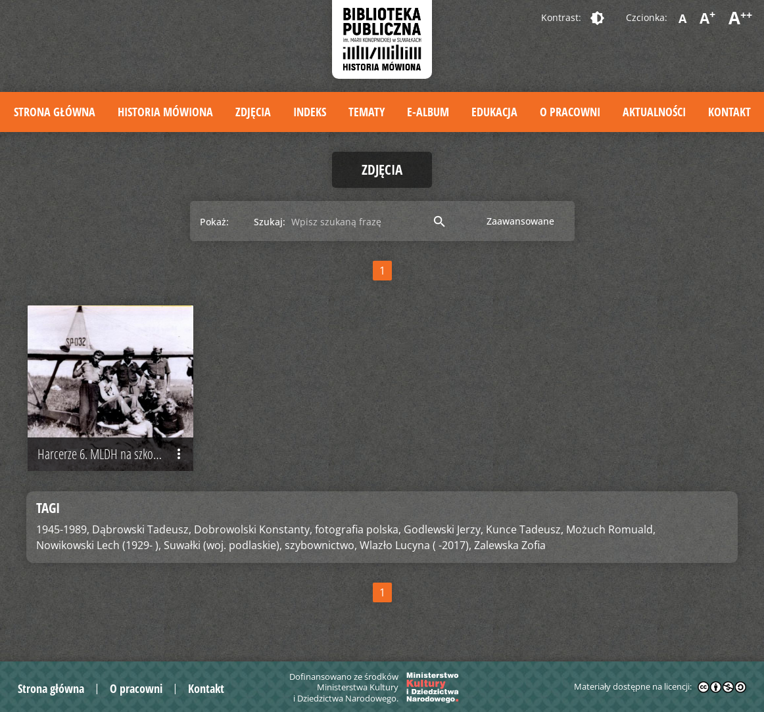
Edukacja (494, 112)
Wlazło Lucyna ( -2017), (415, 545)
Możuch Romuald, (611, 529)
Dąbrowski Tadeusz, (141, 529)
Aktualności (654, 112)
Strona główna (54, 112)
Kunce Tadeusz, (524, 529)
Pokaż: (214, 221)
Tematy (366, 112)
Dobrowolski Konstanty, (253, 529)
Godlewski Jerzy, (443, 529)
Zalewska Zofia (510, 545)
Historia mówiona (165, 112)
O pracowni (570, 112)
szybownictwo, (321, 545)
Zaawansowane (520, 221)
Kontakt (729, 112)
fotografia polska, (358, 529)
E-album (428, 112)
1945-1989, (62, 529)
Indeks (309, 112)
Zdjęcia (253, 112)
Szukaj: (269, 221)
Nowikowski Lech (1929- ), (98, 545)
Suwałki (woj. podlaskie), (223, 545)
